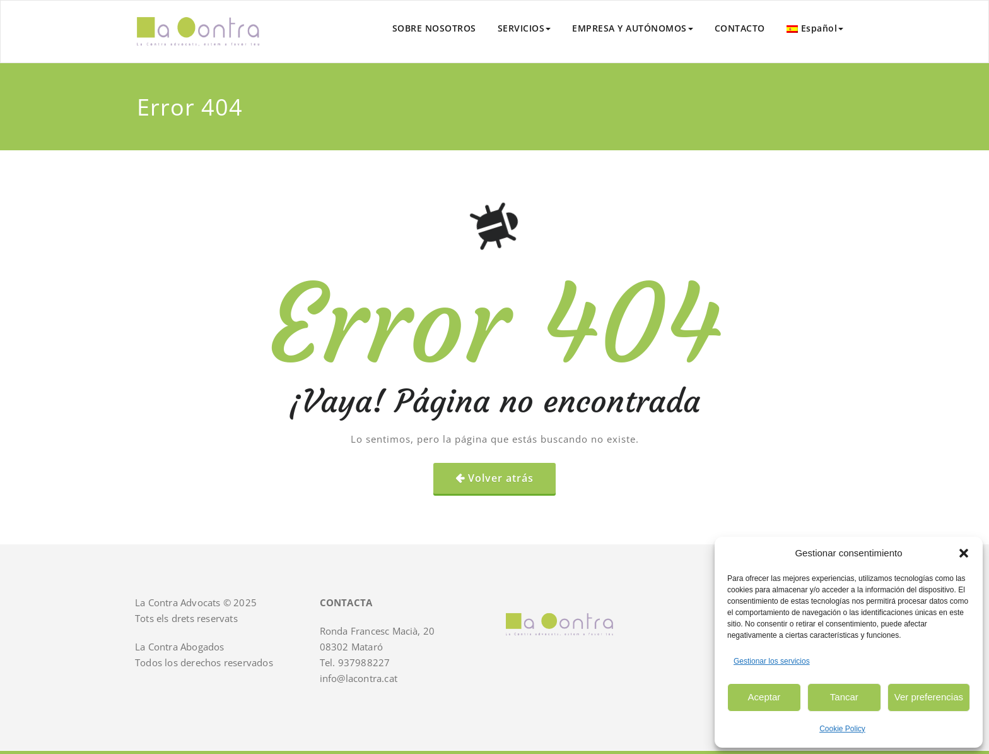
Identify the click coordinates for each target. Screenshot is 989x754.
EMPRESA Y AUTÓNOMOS (632, 28)
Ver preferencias (928, 696)
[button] (963, 553)
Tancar (844, 696)
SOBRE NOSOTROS (434, 28)
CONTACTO (740, 28)
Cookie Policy (842, 728)
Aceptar (764, 696)
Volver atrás (501, 478)
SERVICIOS (524, 28)
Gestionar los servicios (772, 661)
